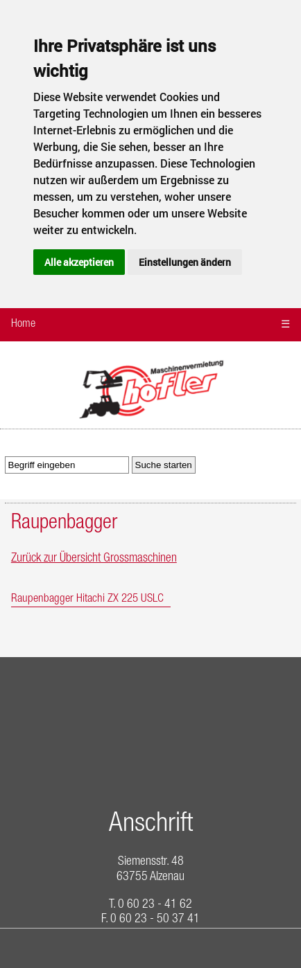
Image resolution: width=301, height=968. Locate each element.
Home (23, 324)
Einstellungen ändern (185, 262)
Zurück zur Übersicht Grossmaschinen (94, 559)
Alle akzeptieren (79, 262)
